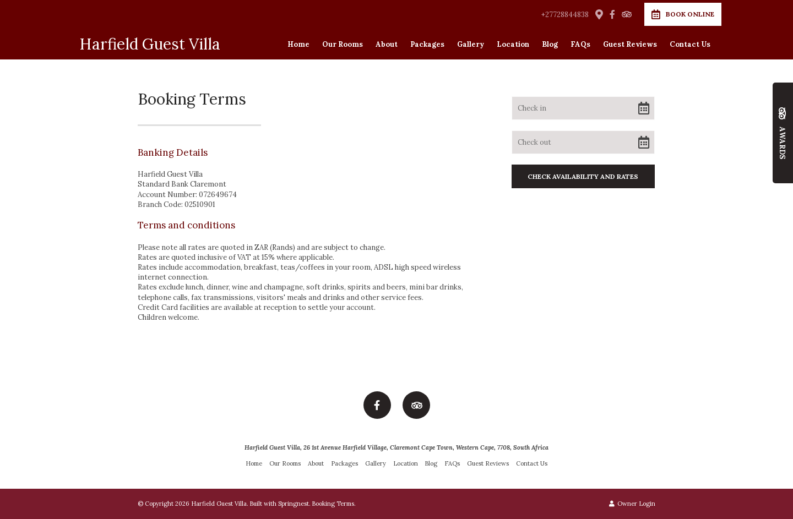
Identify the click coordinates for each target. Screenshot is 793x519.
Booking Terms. (334, 503)
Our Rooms (342, 44)
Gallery (470, 44)
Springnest (293, 503)
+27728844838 (565, 14)
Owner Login (632, 503)
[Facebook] (612, 14)
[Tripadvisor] (626, 14)
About (387, 44)
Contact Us (690, 44)
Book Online (682, 14)
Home (298, 44)
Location (513, 44)
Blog (550, 44)
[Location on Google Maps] (598, 13)
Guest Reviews (630, 44)
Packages (427, 44)
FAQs (580, 44)
